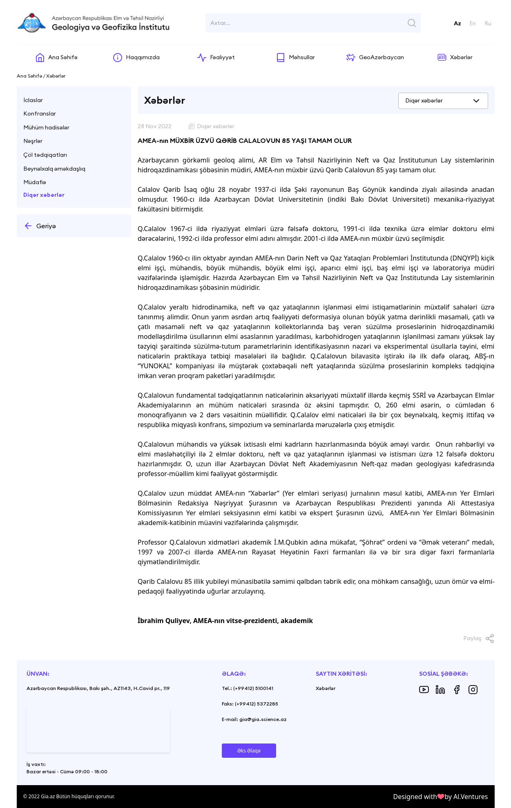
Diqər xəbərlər (44, 194)
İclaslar (33, 100)
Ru (487, 23)
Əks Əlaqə (249, 750)
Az (457, 23)
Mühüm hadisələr (46, 127)
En (472, 23)
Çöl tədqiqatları (45, 154)
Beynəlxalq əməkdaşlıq (54, 168)
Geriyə (39, 226)
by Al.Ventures (466, 796)
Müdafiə (34, 182)
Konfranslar (39, 113)
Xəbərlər (325, 688)
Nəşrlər (32, 141)
